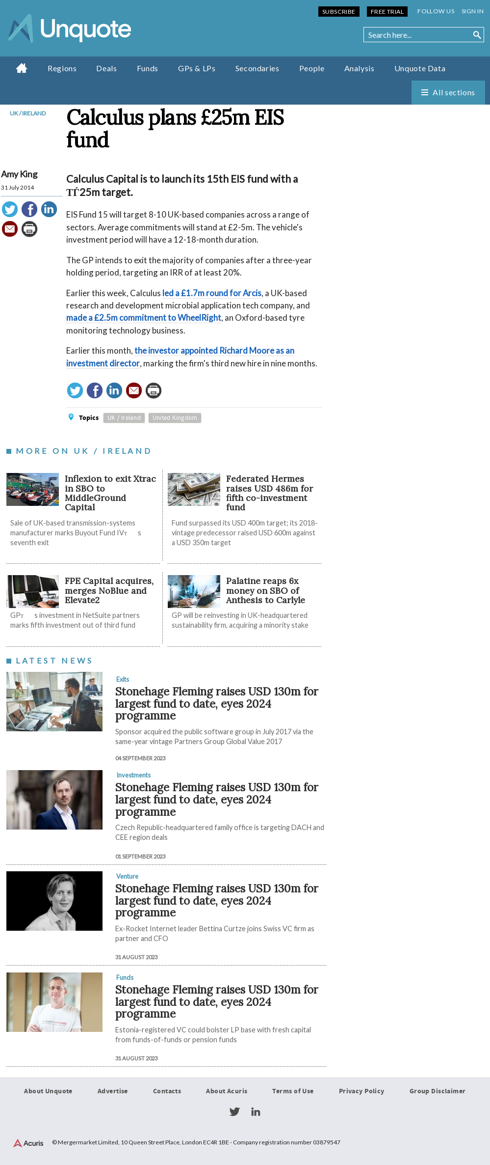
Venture (127, 876)
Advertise (113, 1091)
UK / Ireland (28, 113)
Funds (147, 68)
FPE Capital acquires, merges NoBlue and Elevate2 (109, 590)
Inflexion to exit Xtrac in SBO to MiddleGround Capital (110, 493)
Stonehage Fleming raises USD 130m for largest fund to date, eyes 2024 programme (216, 703)
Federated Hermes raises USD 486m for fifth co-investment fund (269, 493)
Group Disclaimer (438, 1091)
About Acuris (226, 1091)
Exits (122, 679)
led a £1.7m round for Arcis (211, 293)
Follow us (435, 11)
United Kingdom (175, 418)
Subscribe (339, 11)
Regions (62, 68)
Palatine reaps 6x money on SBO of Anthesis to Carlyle (265, 590)
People (312, 68)
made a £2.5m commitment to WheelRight (143, 317)
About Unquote (48, 1091)
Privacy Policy (362, 1091)
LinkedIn (255, 1112)
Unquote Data (420, 68)
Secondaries (257, 68)
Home (22, 67)
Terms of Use (292, 1091)
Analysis (359, 68)
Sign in (473, 11)
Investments (133, 775)
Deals (106, 68)
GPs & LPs (197, 68)
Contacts (167, 1091)
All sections (454, 92)
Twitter (234, 1112)
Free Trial (387, 11)
